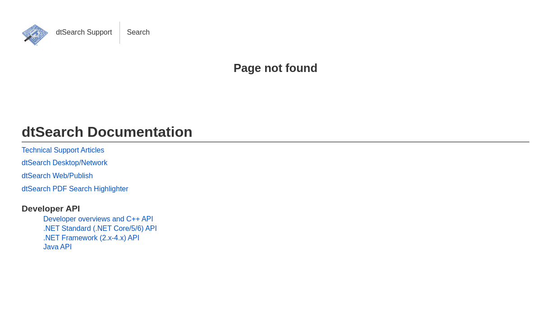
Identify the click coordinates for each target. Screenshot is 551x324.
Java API (57, 247)
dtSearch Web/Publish (57, 176)
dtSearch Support (84, 32)
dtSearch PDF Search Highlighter (75, 189)
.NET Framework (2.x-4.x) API (91, 238)
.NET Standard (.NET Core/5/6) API (100, 228)
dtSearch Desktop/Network (64, 162)
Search (138, 32)
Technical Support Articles (63, 150)
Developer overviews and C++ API (98, 219)
